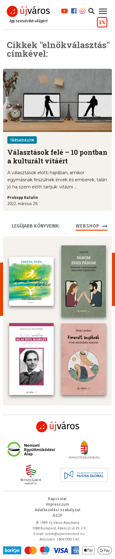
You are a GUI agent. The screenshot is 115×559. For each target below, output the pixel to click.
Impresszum (57, 504)
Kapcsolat (57, 499)
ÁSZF (57, 515)
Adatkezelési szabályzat (57, 510)
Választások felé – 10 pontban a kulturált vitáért (57, 157)
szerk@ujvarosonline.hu (65, 534)
